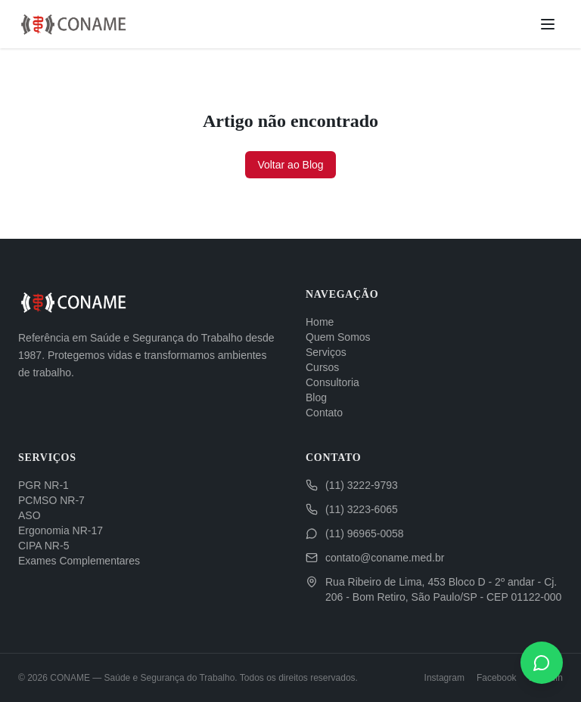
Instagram (444, 678)
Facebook (497, 678)
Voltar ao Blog (290, 165)
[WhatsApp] (541, 663)
